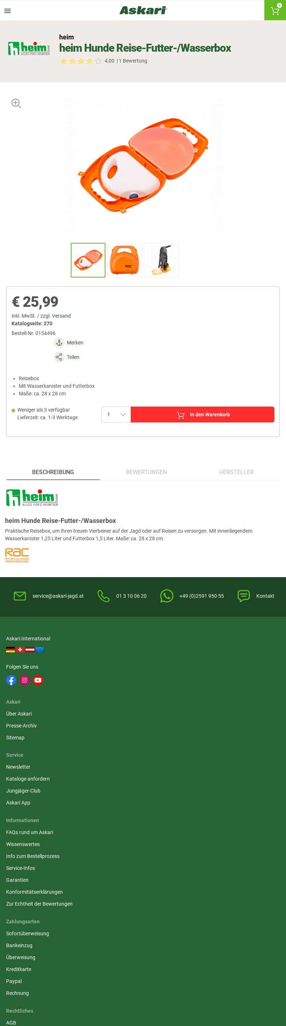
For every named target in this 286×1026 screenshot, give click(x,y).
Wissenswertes (24, 742)
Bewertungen (146, 460)
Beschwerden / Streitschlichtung (137, 802)
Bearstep (221, 856)
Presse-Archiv (116, 678)
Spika (13, 870)
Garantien (18, 778)
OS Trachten (258, 870)
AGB (106, 730)
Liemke (185, 856)
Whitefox (85, 870)
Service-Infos (21, 766)
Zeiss (47, 897)
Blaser (218, 897)
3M (146, 870)
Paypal (201, 778)
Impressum (113, 778)
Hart (80, 883)
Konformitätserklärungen (35, 790)
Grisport (254, 897)
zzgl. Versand (59, 322)
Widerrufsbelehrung (123, 742)
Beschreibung (54, 460)
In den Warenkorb (191, 395)
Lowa (115, 883)
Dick (113, 870)
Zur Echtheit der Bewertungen (40, 802)
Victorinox (188, 883)
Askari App (206, 702)
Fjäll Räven (19, 883)
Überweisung (208, 754)
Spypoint (85, 917)
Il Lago (14, 856)
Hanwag (152, 897)
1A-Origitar (257, 856)
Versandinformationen (32, 996)
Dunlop (151, 883)
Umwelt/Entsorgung (123, 766)
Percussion (189, 870)
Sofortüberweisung (215, 730)
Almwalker (87, 856)
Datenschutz (115, 754)
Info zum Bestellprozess (34, 754)
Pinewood (154, 856)
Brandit (49, 883)
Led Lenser (223, 883)
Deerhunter (53, 870)
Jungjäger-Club (211, 690)
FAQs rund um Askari (30, 730)
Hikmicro (119, 856)
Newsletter (206, 666)
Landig (218, 870)
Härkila (49, 856)
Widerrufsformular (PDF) (128, 790)
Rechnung (205, 790)
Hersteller (235, 460)
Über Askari (113, 666)
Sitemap (110, 690)
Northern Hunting (187, 900)
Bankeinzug (207, 742)
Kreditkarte (206, 766)
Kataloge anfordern (216, 678)
